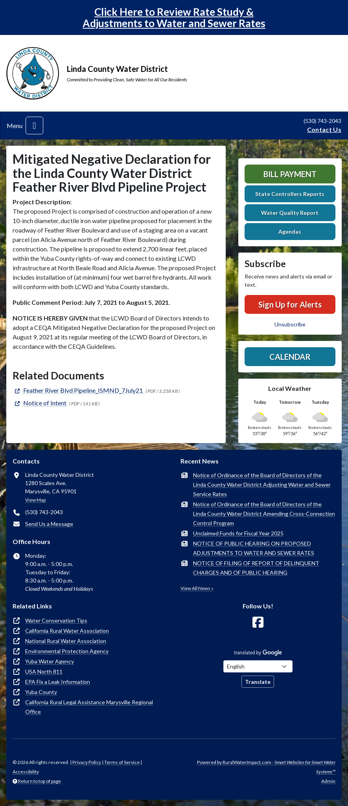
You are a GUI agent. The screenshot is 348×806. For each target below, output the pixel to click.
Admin (328, 781)
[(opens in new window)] (78, 390)
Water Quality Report (290, 212)
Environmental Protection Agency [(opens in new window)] (67, 651)
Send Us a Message (49, 523)
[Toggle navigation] (34, 125)
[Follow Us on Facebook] (257, 622)
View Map (35, 500)
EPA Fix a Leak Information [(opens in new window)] (57, 681)
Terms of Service (122, 762)
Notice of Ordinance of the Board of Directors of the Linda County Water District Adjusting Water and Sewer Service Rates (262, 484)
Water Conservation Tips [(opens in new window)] (56, 620)
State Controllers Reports (289, 194)
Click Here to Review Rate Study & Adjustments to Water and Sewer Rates (174, 17)
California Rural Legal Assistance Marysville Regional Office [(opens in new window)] (89, 707)
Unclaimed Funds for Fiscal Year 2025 (238, 533)
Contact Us (324, 129)
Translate (258, 681)
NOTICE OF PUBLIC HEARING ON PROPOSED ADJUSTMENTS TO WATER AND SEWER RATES (253, 548)
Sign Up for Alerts (290, 304)
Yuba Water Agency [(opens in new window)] (49, 661)
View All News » (197, 588)
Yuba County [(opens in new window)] (41, 692)
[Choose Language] (258, 666)
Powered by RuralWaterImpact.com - (266, 767)
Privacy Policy (86, 762)
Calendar (290, 356)
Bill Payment (290, 174)
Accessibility (26, 772)
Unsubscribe (290, 324)
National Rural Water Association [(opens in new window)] (65, 640)
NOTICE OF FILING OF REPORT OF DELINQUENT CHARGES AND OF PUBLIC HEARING (256, 568)
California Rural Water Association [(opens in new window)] (67, 630)
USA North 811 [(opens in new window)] (44, 671)
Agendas (289, 231)
